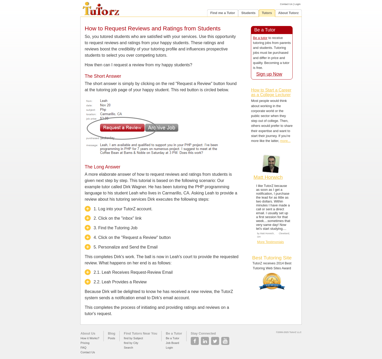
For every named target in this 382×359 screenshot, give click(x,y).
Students (248, 13)
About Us (88, 333)
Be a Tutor (174, 333)
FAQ (83, 347)
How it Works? (90, 338)
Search (128, 347)
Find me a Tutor (222, 13)
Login (297, 4)
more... (285, 141)
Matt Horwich (268, 177)
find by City (131, 342)
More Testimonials (270, 242)
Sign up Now (269, 74)
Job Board (172, 342)
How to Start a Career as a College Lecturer (271, 92)
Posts (111, 338)
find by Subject (133, 338)
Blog (111, 333)
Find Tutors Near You (140, 333)
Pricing (85, 342)
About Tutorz (288, 13)
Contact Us (286, 4)
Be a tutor (260, 38)
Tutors (267, 13)
